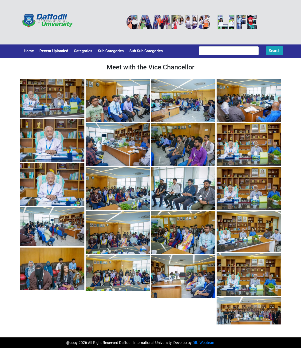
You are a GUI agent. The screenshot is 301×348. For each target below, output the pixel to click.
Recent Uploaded (54, 51)
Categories (83, 51)
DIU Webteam (204, 342)
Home (29, 51)
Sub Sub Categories (146, 51)
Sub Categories (111, 51)
